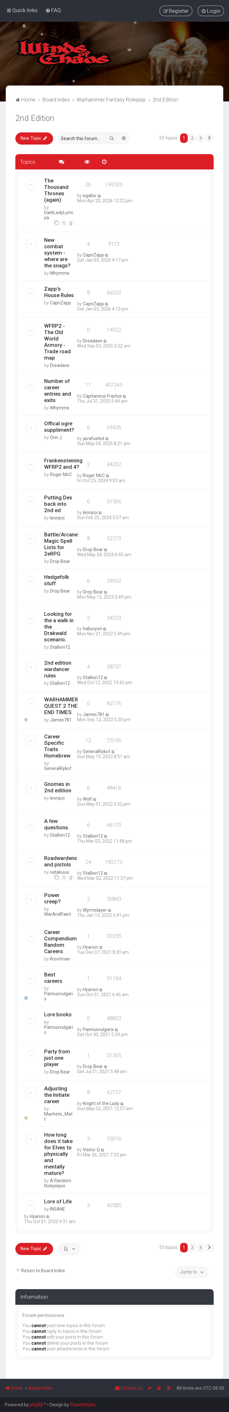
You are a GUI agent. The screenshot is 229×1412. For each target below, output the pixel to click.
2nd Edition (34, 118)
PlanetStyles (83, 1404)
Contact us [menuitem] (128, 1388)
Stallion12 (60, 646)
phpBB (36, 1404)
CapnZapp (93, 254)
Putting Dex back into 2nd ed (58, 503)
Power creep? (52, 898)
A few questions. (56, 824)
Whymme (59, 272)
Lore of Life (58, 1201)
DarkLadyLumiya (58, 215)
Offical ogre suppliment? (59, 426)
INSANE (57, 1208)
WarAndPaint (57, 914)
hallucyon (92, 628)
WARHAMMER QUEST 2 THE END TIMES (61, 705)
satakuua (59, 872)
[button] (209, 137)
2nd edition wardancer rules (57, 668)
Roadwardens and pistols (60, 861)
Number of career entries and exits (57, 390)
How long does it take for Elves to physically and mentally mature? (58, 1153)
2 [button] (192, 137)
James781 (61, 719)
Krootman (60, 958)
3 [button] (201, 137)
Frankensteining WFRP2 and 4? (63, 463)
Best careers (53, 977)
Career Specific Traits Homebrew (57, 746)
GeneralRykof (58, 768)
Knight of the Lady (101, 1103)
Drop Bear (60, 561)
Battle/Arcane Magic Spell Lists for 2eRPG (61, 544)
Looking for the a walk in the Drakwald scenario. (59, 626)
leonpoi (57, 517)
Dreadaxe (59, 365)
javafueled (93, 438)
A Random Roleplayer (57, 1183)
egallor (90, 195)
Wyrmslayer (95, 909)
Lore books (58, 1014)
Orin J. (56, 437)
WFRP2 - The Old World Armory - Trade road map (57, 341)
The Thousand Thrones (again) (56, 190)
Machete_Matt (58, 1116)
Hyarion (90, 946)
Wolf (87, 799)
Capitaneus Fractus (102, 395)
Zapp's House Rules (59, 291)
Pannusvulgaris (58, 996)
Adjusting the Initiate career (56, 1094)
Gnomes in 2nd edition (57, 787)
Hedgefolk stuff (56, 579)
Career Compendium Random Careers (60, 941)
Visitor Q (91, 1149)
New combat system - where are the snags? (57, 252)
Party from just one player (57, 1057)
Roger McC (61, 474)
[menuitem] (53, 10)
